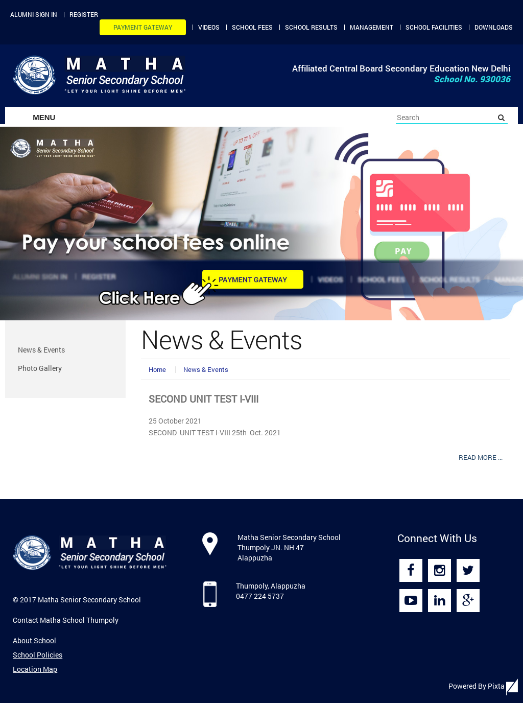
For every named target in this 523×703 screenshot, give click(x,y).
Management (371, 27)
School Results (311, 27)
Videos (209, 27)
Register (83, 14)
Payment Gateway (142, 27)
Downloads (493, 27)
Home (157, 369)
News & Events (205, 369)
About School (34, 640)
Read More (481, 457)
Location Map (35, 669)
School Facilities (434, 27)
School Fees (252, 27)
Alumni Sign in (33, 14)
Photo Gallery (40, 368)
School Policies (37, 655)
